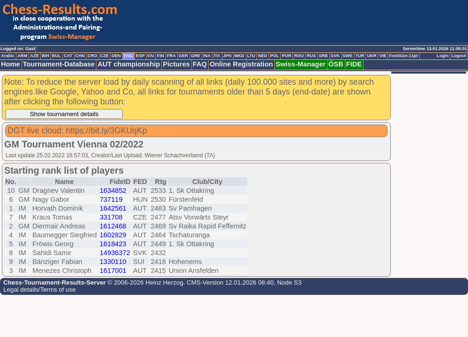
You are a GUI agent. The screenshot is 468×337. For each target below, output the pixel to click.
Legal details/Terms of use (39, 289)
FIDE (354, 64)
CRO (92, 55)
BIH (45, 55)
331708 (111, 217)
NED (262, 55)
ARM (22, 55)
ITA (216, 55)
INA (207, 55)
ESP (140, 55)
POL (274, 55)
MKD (239, 55)
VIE (382, 55)
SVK (335, 55)
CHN (80, 55)
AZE (34, 55)
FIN (160, 55)
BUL (56, 55)
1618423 (113, 244)
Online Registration (241, 64)
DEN (116, 55)
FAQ (200, 64)
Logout (458, 55)
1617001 (113, 270)
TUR (359, 55)
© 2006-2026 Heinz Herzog (144, 282)
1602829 (113, 235)
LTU (251, 55)
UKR (371, 55)
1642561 (113, 208)
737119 (111, 199)
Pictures (176, 64)
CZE (104, 55)
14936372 (115, 252)
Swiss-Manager (301, 64)
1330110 (113, 261)
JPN (227, 55)
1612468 (113, 226)
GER (183, 55)
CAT (68, 55)
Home (10, 64)
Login (442, 55)
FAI (150, 55)
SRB (323, 55)
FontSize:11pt (403, 55)
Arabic (8, 55)
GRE (195, 55)
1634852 (113, 190)
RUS (311, 55)
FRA (171, 55)
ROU (299, 55)
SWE (347, 55)
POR (286, 55)
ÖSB (336, 64)
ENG (128, 55)
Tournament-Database (59, 64)
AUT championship (128, 64)
